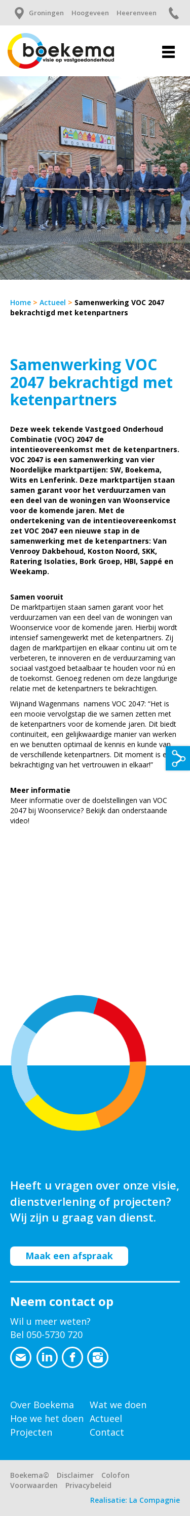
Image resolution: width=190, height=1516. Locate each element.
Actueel (53, 302)
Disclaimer (75, 1475)
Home (20, 302)
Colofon (115, 1475)
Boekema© (29, 1475)
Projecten (31, 1432)
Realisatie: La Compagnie (135, 1500)
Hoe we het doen (47, 1418)
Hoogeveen (90, 12)
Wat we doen (118, 1405)
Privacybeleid (88, 1485)
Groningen (46, 12)
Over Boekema (42, 1405)
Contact (107, 1432)
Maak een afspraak (69, 1256)
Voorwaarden (34, 1485)
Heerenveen (137, 12)
